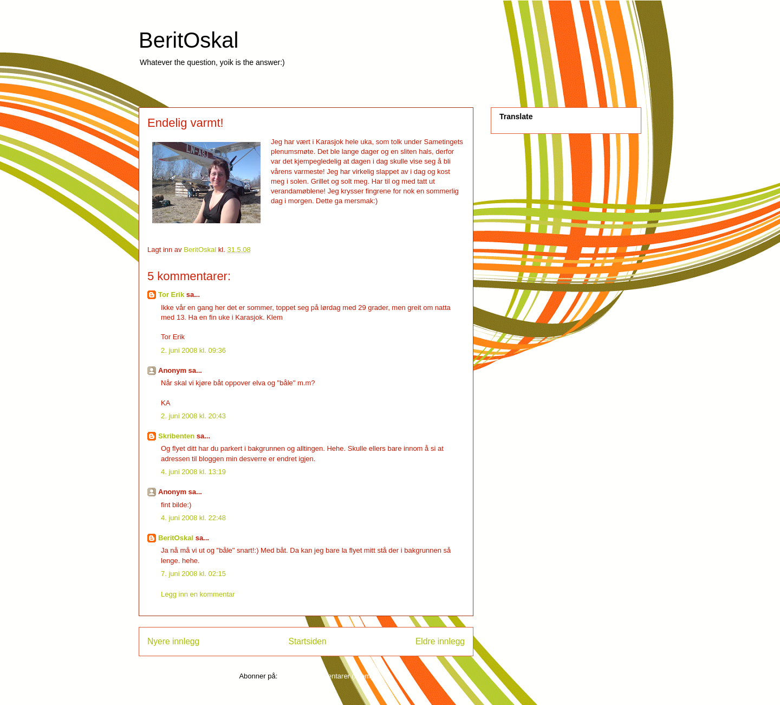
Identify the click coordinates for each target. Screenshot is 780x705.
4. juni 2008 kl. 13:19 (193, 472)
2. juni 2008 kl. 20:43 (193, 416)
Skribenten (176, 436)
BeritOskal (189, 40)
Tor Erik (171, 294)
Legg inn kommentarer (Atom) (326, 676)
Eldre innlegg (440, 641)
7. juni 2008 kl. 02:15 (193, 574)
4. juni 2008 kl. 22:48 (193, 518)
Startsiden (307, 641)
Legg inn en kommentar (198, 594)
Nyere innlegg (173, 641)
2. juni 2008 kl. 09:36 (193, 350)
